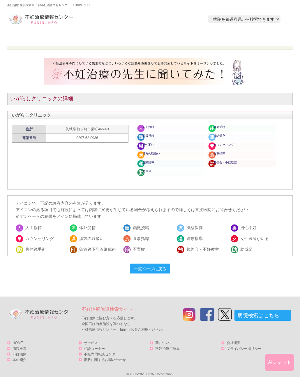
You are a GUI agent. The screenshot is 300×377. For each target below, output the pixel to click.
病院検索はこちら (258, 309)
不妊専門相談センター (101, 348)
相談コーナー (94, 342)
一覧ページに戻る (150, 262)
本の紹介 (203, 37)
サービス (261, 37)
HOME (35, 37)
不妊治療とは (147, 37)
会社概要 (234, 337)
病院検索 (91, 37)
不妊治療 (20, 348)
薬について (164, 337)
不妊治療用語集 (167, 342)
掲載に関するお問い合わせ (105, 353)
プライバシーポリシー (244, 342)
